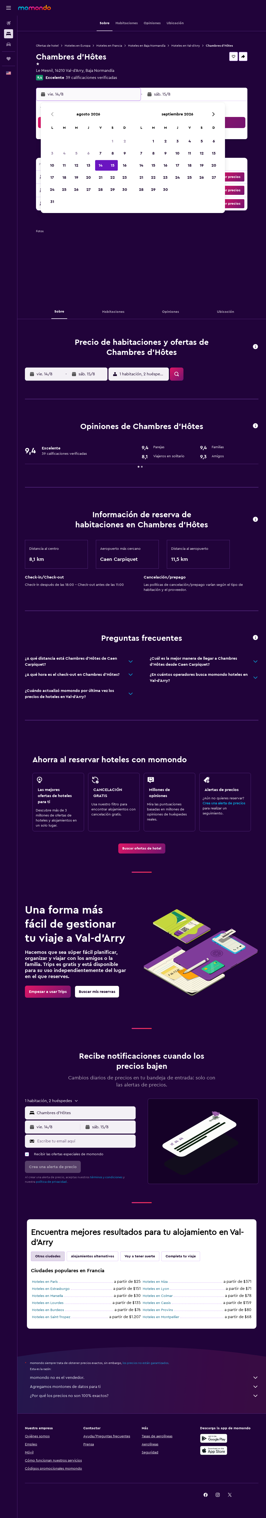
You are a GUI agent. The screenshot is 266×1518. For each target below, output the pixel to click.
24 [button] (52, 190)
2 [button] (125, 141)
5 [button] (76, 153)
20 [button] (88, 177)
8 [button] (112, 153)
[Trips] (8, 59)
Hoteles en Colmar (158, 1296)
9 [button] (125, 153)
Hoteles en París (45, 1282)
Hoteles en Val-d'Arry (185, 45)
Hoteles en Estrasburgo (51, 1289)
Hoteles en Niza (155, 1282)
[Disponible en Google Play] (213, 1438)
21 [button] (100, 177)
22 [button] (112, 177)
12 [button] (76, 165)
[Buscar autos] (8, 44)
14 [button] (100, 165)
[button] (8, 7)
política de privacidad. (51, 1181)
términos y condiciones (106, 1177)
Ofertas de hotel (47, 45)
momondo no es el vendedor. (144, 1378)
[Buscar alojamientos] (8, 34)
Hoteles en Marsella (47, 1296)
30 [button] (124, 190)
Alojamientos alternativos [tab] (92, 1256)
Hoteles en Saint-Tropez (51, 1317)
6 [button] (88, 153)
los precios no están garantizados (145, 1362)
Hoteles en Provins (158, 1310)
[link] (141, 848)
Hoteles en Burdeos (48, 1310)
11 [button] (64, 165)
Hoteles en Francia (109, 45)
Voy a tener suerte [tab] (140, 1256)
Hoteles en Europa (77, 45)
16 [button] (125, 165)
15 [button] (113, 165)
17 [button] (52, 177)
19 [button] (76, 177)
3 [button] (52, 153)
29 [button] (112, 190)
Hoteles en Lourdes (47, 1303)
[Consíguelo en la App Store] (213, 1450)
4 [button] (64, 153)
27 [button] (88, 190)
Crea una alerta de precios (224, 803)
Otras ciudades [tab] (47, 1256)
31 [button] (52, 202)
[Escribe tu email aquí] (85, 1141)
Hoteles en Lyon (156, 1289)
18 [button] (64, 177)
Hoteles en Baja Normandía (146, 45)
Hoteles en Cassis (157, 1303)
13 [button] (88, 165)
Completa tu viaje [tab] (181, 1256)
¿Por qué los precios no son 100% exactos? (144, 1396)
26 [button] (76, 190)
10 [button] (52, 165)
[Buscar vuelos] (8, 23)
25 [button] (64, 190)
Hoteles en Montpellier (161, 1317)
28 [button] (100, 190)
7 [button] (100, 153)
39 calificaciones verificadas (91, 78)
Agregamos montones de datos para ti (144, 1387)
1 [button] (112, 141)
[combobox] (84, 1112)
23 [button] (124, 177)
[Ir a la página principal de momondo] (34, 7)
